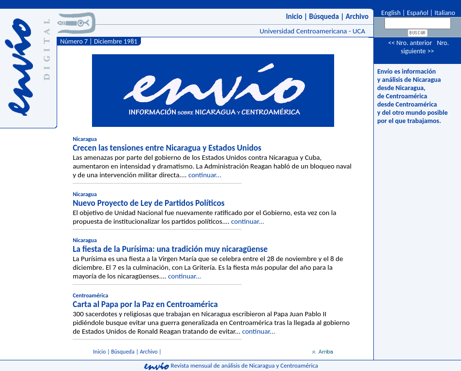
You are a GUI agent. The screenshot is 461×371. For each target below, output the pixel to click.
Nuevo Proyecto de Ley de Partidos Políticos (148, 203)
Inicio (294, 16)
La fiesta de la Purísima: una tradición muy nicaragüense (170, 249)
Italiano (444, 13)
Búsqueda (324, 16)
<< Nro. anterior (410, 43)
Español (417, 13)
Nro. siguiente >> (425, 47)
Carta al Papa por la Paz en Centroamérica (145, 304)
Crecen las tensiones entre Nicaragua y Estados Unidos (167, 147)
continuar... (204, 174)
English (390, 13)
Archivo (357, 16)
